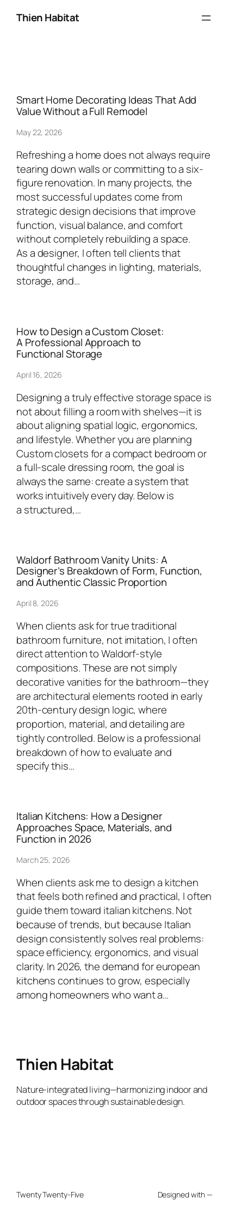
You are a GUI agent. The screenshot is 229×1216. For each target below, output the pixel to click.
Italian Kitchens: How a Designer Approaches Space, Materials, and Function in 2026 (94, 827)
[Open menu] (206, 18)
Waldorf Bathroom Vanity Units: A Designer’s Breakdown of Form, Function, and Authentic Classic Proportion (109, 571)
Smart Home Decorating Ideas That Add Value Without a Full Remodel (106, 105)
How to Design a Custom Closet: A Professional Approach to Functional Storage (90, 343)
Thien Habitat (47, 17)
